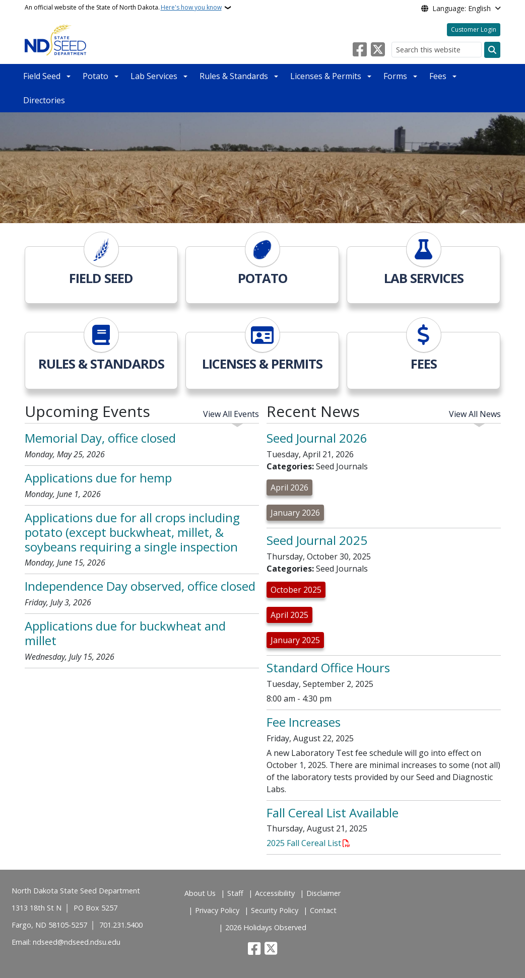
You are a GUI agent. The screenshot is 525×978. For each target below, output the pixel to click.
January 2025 (295, 640)
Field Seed (41, 76)
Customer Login (473, 29)
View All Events (231, 414)
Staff (235, 893)
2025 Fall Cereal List (304, 843)
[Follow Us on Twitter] (378, 49)
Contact (323, 910)
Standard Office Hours (328, 667)
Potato (95, 76)
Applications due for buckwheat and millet (125, 633)
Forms (395, 76)
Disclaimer (323, 893)
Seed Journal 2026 (317, 438)
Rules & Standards (234, 76)
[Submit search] (492, 50)
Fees (437, 76)
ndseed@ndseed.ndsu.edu (76, 942)
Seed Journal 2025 (317, 540)
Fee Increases (304, 722)
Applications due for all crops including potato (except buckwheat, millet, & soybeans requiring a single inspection (132, 532)
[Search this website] (436, 49)
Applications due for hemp (98, 477)
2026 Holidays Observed (265, 927)
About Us (200, 893)
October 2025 (296, 589)
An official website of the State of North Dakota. (123, 7)
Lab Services (153, 76)
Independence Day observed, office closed (140, 586)
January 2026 (295, 512)
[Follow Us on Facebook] (360, 49)
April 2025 (289, 614)
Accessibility (275, 893)
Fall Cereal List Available (333, 812)
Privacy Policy (217, 910)
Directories (44, 100)
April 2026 (289, 487)
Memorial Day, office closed (100, 438)
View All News (475, 414)
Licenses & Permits (325, 76)
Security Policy (274, 910)
